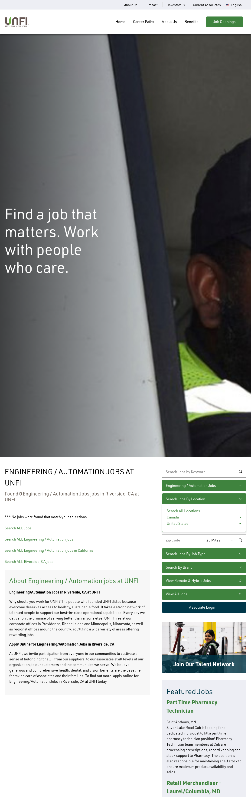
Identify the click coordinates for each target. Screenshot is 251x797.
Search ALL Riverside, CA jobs (29, 561)
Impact (153, 5)
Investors (175, 5)
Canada (173, 517)
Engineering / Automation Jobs (191, 485)
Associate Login (202, 607)
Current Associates (207, 5)
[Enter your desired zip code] (183, 540)
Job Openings (224, 21)
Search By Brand (179, 567)
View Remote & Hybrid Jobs (188, 580)
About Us (130, 5)
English (236, 5)
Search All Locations (183, 510)
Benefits (192, 21)
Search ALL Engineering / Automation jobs (39, 539)
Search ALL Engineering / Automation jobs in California (49, 550)
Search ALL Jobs (18, 528)
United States (178, 523)
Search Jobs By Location (185, 499)
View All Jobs (176, 594)
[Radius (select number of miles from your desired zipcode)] (221, 540)
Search (240, 471)
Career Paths (143, 21)
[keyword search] (204, 472)
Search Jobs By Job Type (185, 553)
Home (120, 21)
